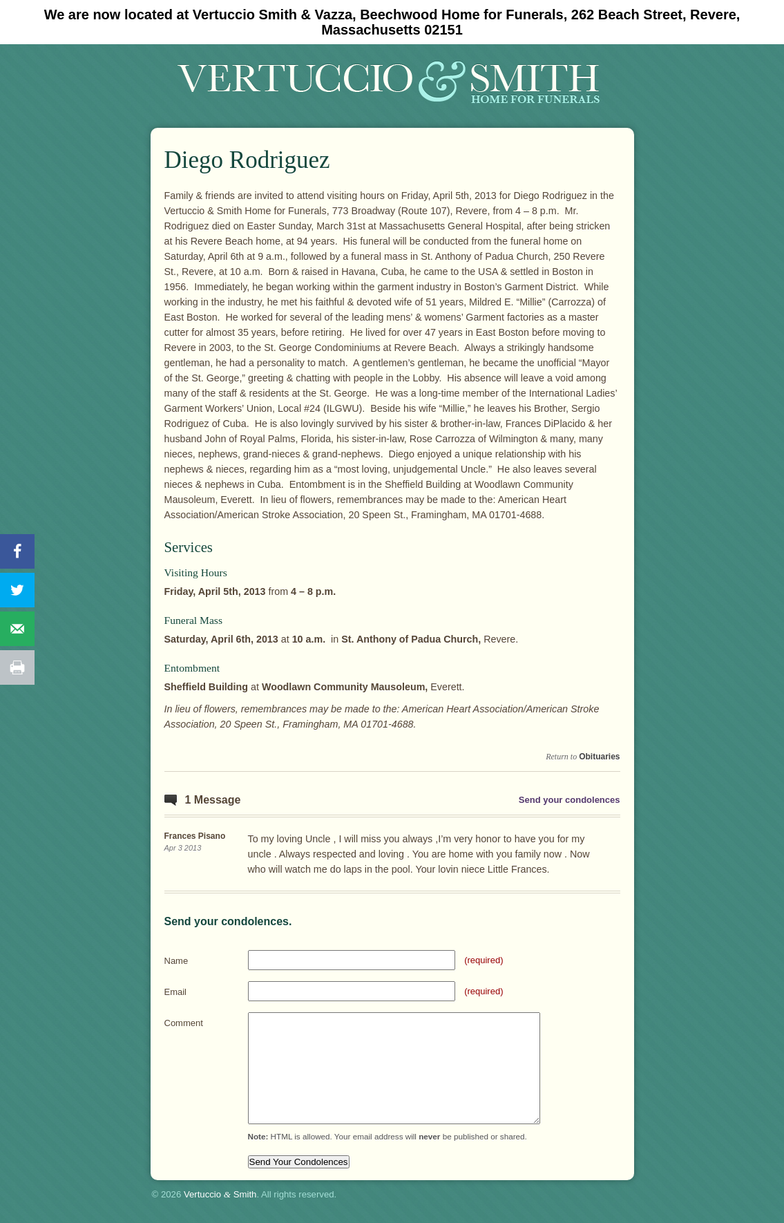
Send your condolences (569, 800)
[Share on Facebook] (17, 551)
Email (175, 992)
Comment (183, 1023)
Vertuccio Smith (220, 1194)
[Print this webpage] (17, 667)
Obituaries (599, 756)
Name (176, 961)
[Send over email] (17, 629)
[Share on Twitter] (17, 590)
